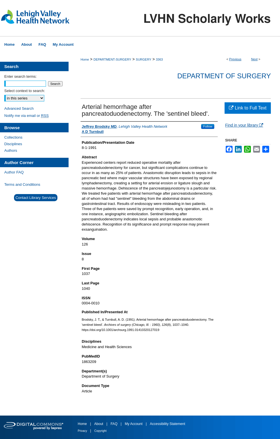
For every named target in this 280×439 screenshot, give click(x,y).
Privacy (83, 430)
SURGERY (143, 59)
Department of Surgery (224, 76)
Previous (235, 59)
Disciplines (13, 144)
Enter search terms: (20, 76)
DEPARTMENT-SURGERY (112, 59)
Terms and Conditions (22, 184)
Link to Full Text (247, 107)
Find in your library (244, 125)
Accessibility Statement (167, 424)
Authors (10, 150)
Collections (13, 137)
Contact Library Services (35, 197)
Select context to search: (24, 91)
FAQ (114, 424)
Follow (207, 126)
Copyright (100, 430)
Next (254, 59)
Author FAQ (14, 172)
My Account (134, 424)
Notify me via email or (26, 115)
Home (85, 59)
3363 (159, 59)
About (99, 424)
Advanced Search (19, 108)
